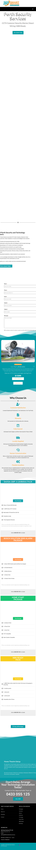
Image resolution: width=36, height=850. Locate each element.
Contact (2, 817)
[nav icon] (33, 9)
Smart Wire (21, 819)
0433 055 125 (18, 794)
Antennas (21, 815)
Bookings (3, 814)
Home (2, 809)
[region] (18, 363)
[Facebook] (19, 845)
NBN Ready (21, 821)
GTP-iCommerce (4, 846)
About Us (3, 811)
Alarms (20, 813)
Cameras (21, 811)
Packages (21, 809)
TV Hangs (21, 817)
